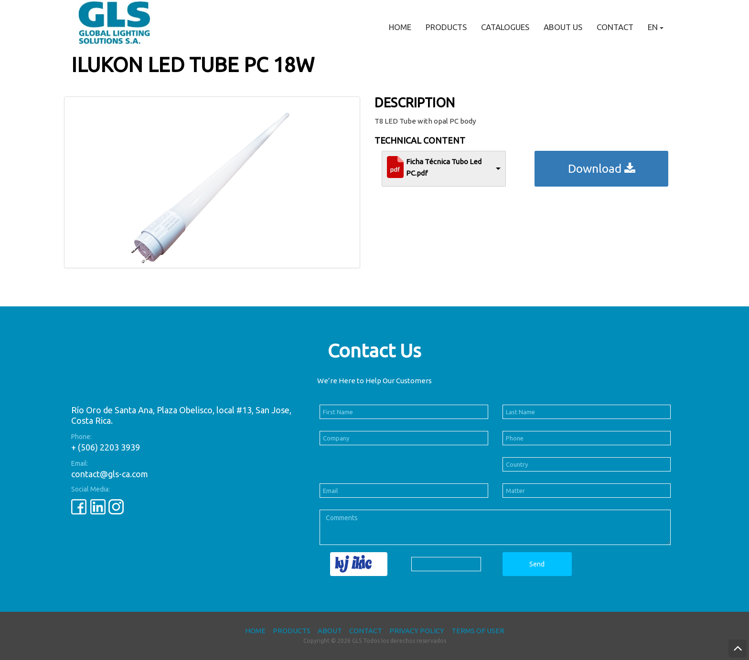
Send (537, 564)
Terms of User (477, 631)
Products (446, 26)
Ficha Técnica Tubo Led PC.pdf (444, 167)
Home (400, 26)
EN (655, 26)
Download (601, 168)
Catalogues (505, 26)
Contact (615, 26)
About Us (563, 26)
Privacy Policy (416, 631)
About (330, 631)
